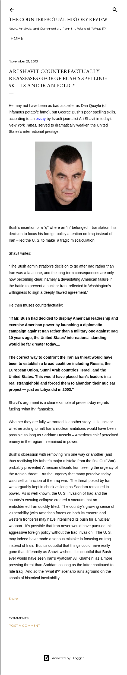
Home (17, 38)
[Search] (115, 8)
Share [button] (13, 598)
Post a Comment (24, 625)
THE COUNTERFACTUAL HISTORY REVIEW (58, 19)
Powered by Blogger (63, 658)
